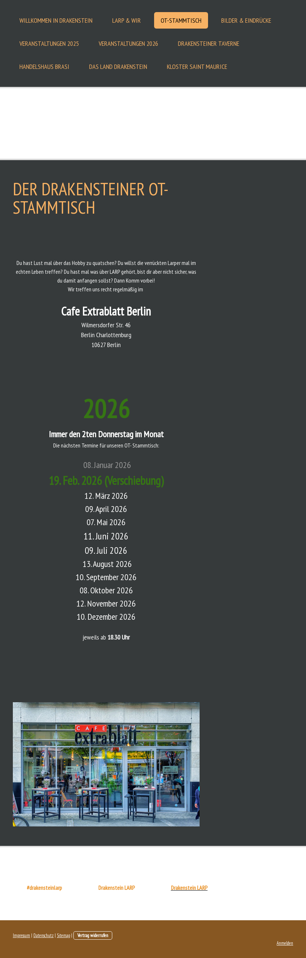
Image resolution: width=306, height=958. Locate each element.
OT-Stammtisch (181, 20)
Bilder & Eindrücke (246, 20)
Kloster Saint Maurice (197, 66)
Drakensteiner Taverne (208, 43)
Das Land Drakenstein (118, 66)
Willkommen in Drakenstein (55, 20)
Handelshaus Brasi (44, 66)
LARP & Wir (126, 20)
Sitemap (63, 935)
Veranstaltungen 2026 (128, 43)
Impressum (21, 935)
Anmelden (285, 943)
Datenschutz (43, 935)
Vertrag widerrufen (92, 935)
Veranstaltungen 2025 (49, 43)
